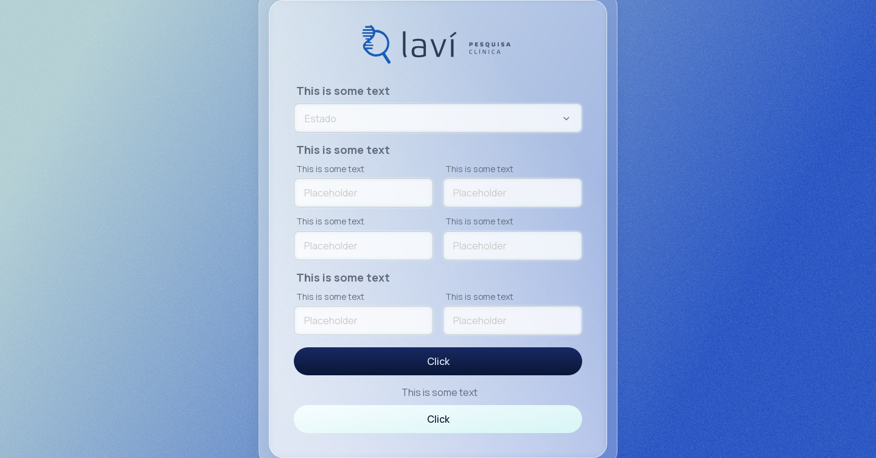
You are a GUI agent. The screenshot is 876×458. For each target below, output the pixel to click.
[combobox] (438, 118)
